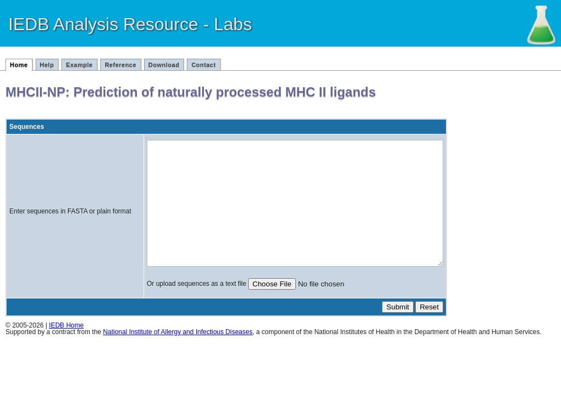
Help (47, 64)
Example (79, 64)
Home (19, 64)
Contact (203, 64)
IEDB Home (66, 350)
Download (164, 64)
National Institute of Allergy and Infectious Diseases (178, 356)
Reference (120, 64)
